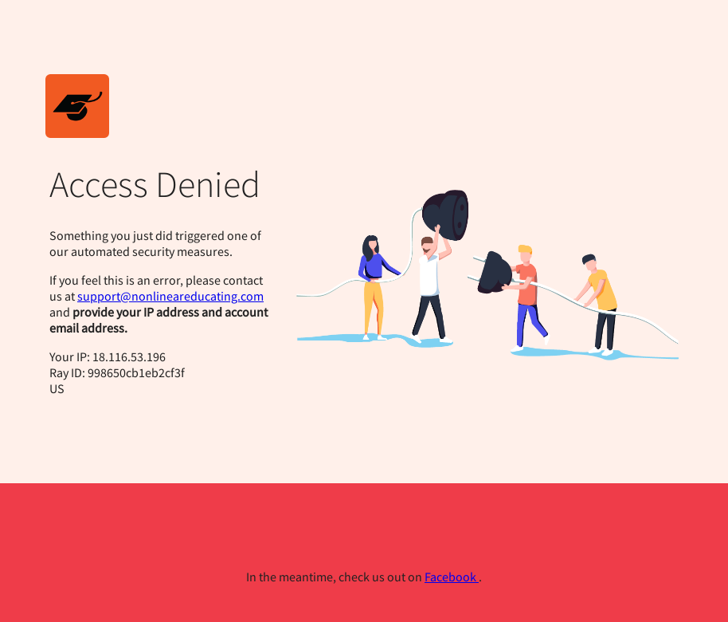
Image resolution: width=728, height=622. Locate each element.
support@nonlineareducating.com (170, 296)
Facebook (452, 577)
